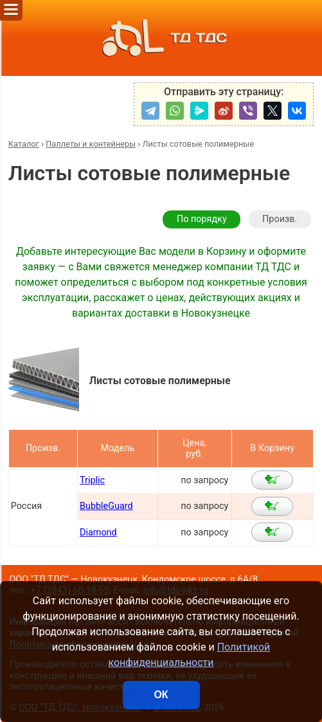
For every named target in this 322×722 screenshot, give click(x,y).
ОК (161, 694)
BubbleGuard (106, 506)
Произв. (279, 219)
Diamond (98, 532)
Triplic (92, 480)
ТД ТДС (160, 38)
